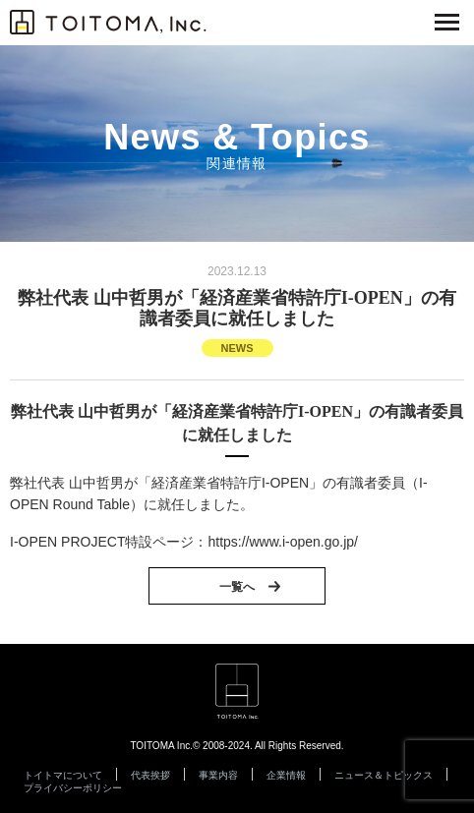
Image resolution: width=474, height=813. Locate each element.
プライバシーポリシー (73, 788)
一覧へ (237, 587)
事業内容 (218, 775)
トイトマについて (63, 775)
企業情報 (286, 775)
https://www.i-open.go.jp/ (282, 542)
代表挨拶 (150, 775)
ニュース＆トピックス (383, 775)
